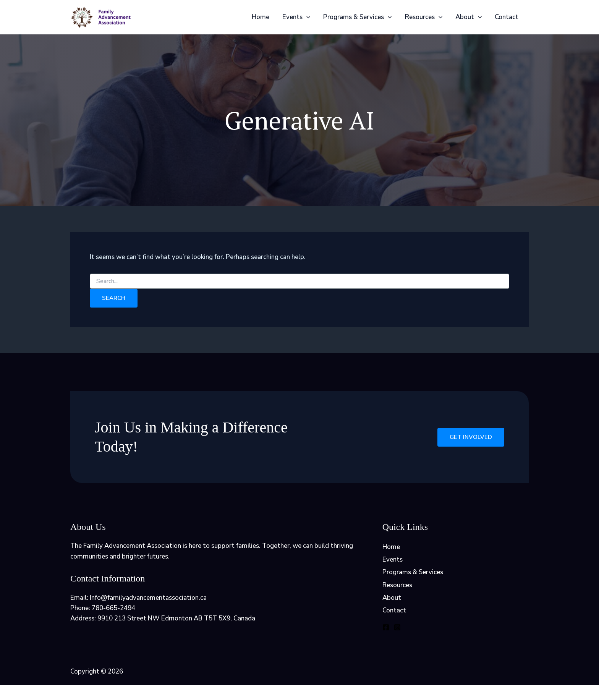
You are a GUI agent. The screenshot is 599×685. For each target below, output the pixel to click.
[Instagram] (397, 627)
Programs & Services (357, 17)
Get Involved (471, 437)
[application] (306, 17)
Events (296, 17)
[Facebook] (385, 627)
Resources (423, 17)
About (468, 17)
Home (260, 17)
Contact (506, 17)
